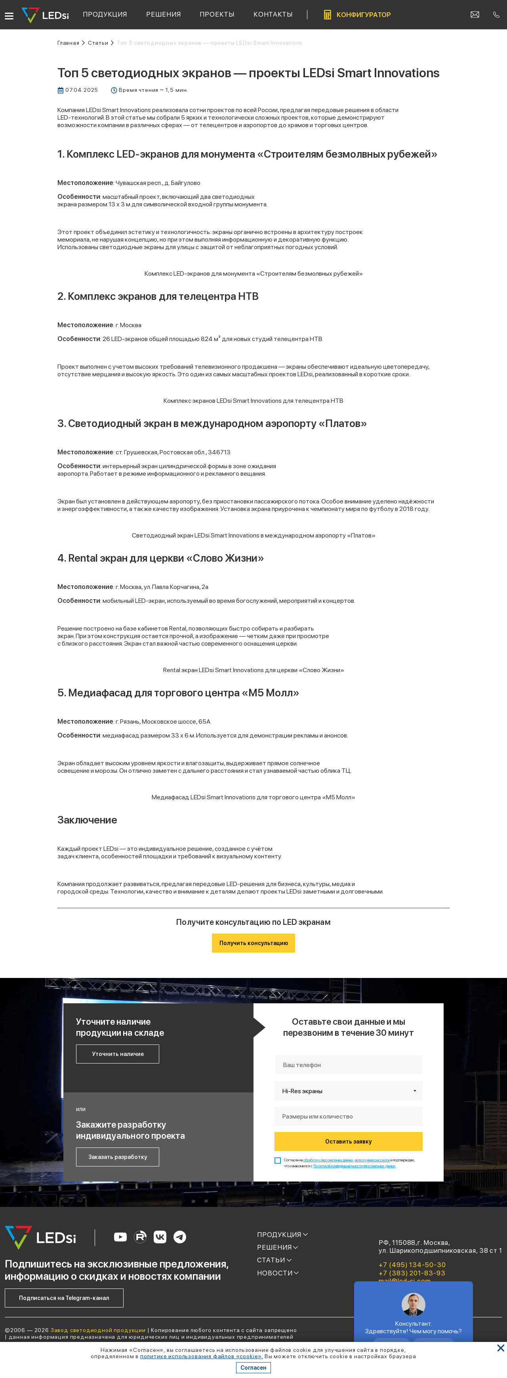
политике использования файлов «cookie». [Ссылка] (201, 1356)
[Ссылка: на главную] (71, 43)
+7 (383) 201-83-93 (412, 1273)
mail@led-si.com (405, 1281)
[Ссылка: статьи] (101, 43)
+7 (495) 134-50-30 (412, 1265)
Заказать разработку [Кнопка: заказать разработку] (117, 1157)
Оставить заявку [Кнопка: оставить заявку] (348, 1141)
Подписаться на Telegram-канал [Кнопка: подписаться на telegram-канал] (64, 1298)
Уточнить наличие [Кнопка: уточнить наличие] (118, 1054)
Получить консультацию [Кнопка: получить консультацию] (253, 943)
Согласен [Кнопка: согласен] (253, 1368)
